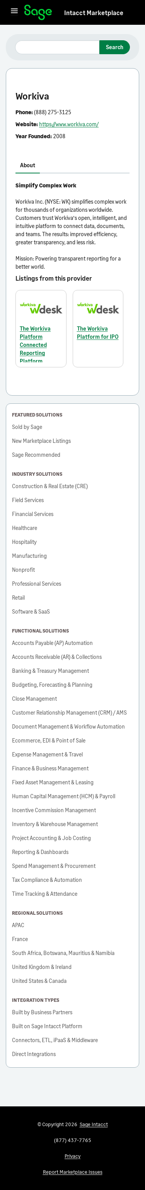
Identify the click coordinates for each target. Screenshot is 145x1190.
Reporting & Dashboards (40, 852)
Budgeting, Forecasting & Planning (52, 684)
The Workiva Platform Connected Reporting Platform (35, 344)
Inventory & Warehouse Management (55, 824)
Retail (18, 597)
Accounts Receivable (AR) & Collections (57, 656)
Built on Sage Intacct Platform (47, 1026)
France (20, 939)
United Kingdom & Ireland (42, 967)
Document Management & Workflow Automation (68, 726)
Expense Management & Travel (47, 754)
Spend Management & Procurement (54, 865)
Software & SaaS (31, 611)
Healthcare (24, 528)
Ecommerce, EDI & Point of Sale (48, 740)
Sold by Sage (27, 427)
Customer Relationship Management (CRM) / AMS (69, 712)
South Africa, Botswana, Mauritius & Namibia (63, 953)
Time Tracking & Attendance (44, 893)
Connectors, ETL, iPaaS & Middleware (55, 1040)
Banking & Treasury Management (50, 670)
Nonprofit (23, 569)
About (27, 165)
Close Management (34, 698)
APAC (18, 925)
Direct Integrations (34, 1054)
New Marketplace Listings (41, 440)
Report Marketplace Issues (72, 1172)
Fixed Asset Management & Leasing (53, 782)
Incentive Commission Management (54, 810)
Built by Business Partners (42, 1012)
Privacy (72, 1156)
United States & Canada (39, 980)
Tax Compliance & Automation (47, 879)
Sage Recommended (36, 454)
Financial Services (32, 514)
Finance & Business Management (50, 768)
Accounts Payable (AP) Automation (52, 643)
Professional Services (36, 583)
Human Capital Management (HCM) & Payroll (63, 796)
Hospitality (24, 541)
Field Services (28, 500)
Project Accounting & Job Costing (51, 838)
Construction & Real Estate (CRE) (50, 486)
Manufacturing (29, 555)
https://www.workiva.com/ (69, 124)
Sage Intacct (94, 1124)
